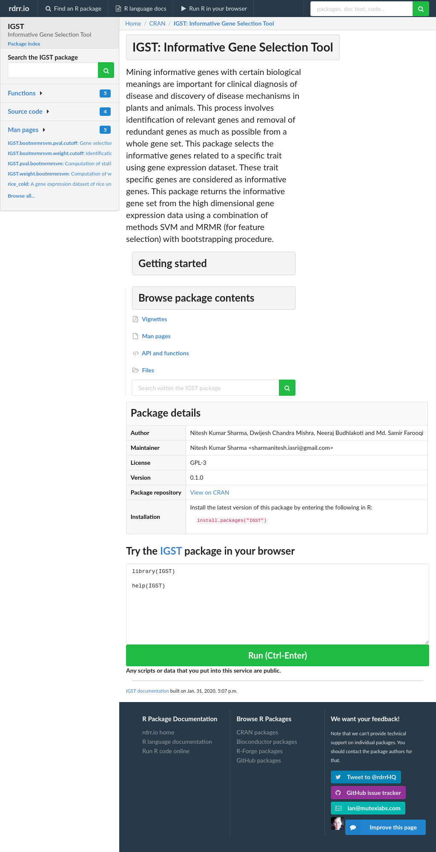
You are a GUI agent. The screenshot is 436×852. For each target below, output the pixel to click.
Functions (21, 93)
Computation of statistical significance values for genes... (99, 163)
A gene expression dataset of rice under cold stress (75, 184)
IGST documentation (147, 691)
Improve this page (381, 827)
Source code (25, 111)
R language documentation (177, 741)
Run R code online (165, 750)
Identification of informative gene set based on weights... (110, 153)
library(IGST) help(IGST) (277, 604)
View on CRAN (209, 492)
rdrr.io (19, 8)
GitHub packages (258, 760)
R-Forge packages (259, 750)
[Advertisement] (367, 194)
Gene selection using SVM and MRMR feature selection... (108, 143)
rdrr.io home (158, 732)
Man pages (23, 129)
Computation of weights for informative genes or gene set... (106, 173)
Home (133, 23)
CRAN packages (257, 732)
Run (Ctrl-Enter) (277, 655)
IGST (171, 550)
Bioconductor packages (266, 741)
